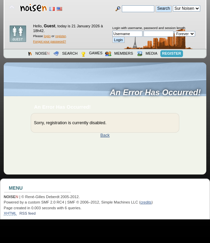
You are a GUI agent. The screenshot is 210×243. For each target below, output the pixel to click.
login (47, 36)
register (60, 36)
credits (146, 202)
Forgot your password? (49, 41)
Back (105, 135)
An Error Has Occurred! (157, 92)
